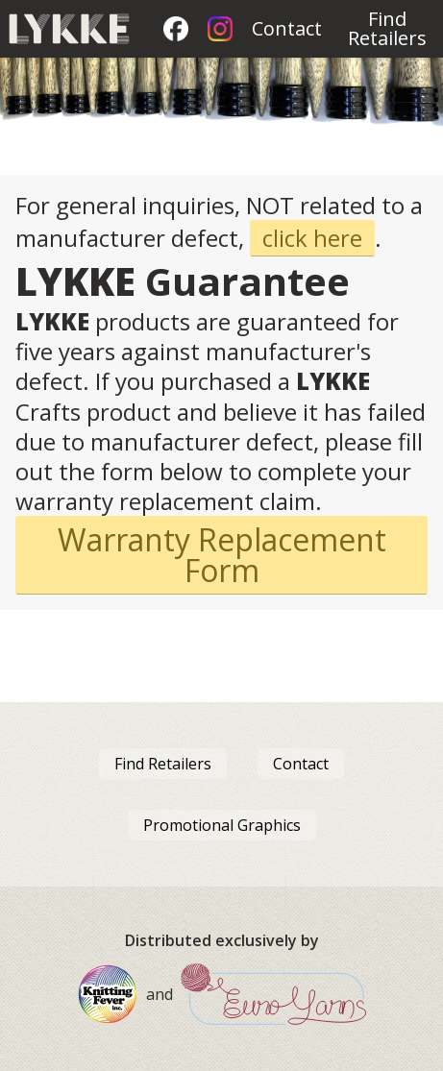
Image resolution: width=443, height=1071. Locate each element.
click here (312, 238)
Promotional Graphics (222, 825)
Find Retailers (387, 28)
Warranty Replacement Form (222, 555)
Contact (287, 28)
